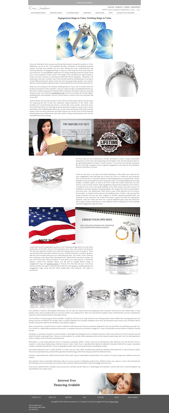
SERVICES (68, 397)
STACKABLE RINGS (72, 13)
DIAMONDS (87, 13)
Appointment (135, 7)
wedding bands (52, 264)
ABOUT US (52, 397)
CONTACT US (36, 397)
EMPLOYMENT (133, 397)
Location (127, 7)
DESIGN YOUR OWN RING (125, 13)
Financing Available (67, 385)
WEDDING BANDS (56, 13)
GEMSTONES (99, 13)
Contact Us (119, 7)
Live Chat (111, 7)
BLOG (117, 397)
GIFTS (111, 13)
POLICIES (101, 397)
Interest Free (67, 380)
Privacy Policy (113, 402)
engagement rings (58, 93)
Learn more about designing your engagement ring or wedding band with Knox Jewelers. (97, 226)
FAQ (84, 397)
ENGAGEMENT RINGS (38, 13)
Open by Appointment (84, 2)
